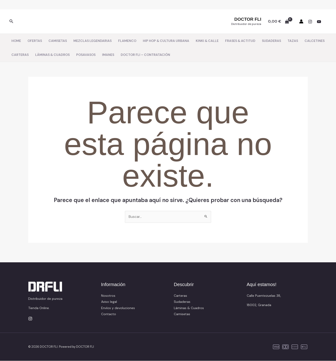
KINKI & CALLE (207, 41)
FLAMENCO (127, 41)
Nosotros (108, 296)
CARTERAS (20, 55)
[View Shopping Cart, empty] (278, 21)
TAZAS (293, 41)
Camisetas (182, 314)
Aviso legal (109, 302)
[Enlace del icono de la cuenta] (301, 21)
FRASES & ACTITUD (240, 41)
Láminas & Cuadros (189, 308)
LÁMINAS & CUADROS (52, 55)
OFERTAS (34, 41)
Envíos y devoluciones (118, 308)
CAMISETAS (57, 41)
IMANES (108, 55)
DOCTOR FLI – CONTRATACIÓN (145, 55)
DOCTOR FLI (247, 19)
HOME (16, 41)
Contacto (108, 314)
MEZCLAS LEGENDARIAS (92, 41)
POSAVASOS (86, 55)
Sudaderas (182, 302)
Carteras (180, 296)
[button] (11, 21)
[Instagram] (310, 22)
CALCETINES (315, 41)
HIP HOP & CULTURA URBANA (166, 41)
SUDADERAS (271, 41)
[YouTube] (319, 22)
